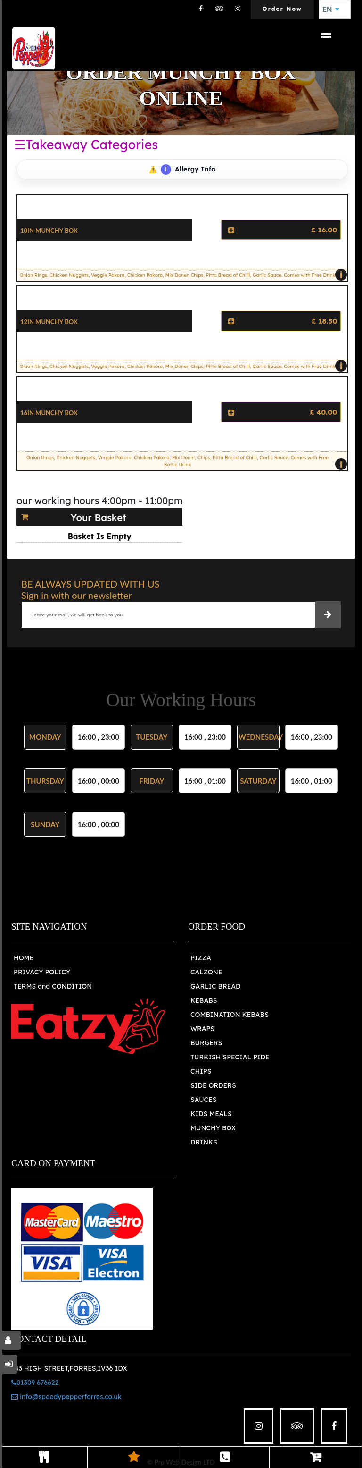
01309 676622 (34, 1382)
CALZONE (206, 972)
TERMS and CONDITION (53, 986)
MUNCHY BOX (213, 1128)
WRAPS (202, 1028)
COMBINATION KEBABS (229, 1014)
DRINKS (203, 1142)
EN (330, 9)
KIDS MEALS (211, 1114)
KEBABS (203, 1000)
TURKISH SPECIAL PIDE (230, 1057)
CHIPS (200, 1071)
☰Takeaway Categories (86, 145)
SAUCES (203, 1099)
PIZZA (200, 958)
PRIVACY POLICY (42, 972)
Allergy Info (188, 169)
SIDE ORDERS (213, 1085)
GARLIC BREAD (215, 986)
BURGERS (206, 1043)
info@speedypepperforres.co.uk (66, 1396)
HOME (23, 958)
